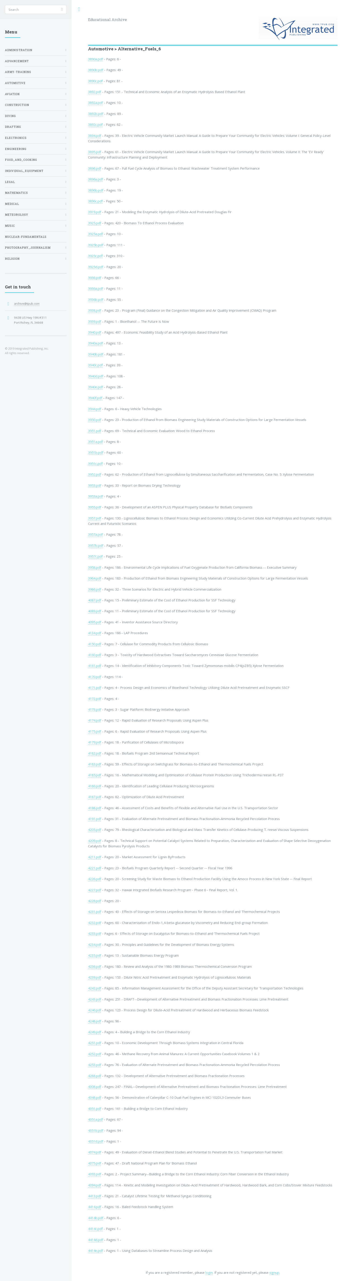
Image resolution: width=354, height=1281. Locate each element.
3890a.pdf (95, 59)
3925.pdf (94, 223)
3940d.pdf (95, 376)
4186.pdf (94, 786)
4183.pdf (94, 764)
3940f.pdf (95, 397)
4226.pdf (94, 879)
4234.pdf (94, 944)
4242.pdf (94, 988)
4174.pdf (94, 720)
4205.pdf (94, 829)
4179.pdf (94, 742)
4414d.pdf (95, 1239)
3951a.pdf (95, 441)
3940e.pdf (95, 387)
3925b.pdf (95, 245)
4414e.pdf (95, 1250)
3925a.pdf (95, 233)
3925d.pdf (95, 266)
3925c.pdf (95, 255)
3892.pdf (94, 91)
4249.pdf (94, 1032)
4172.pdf (94, 698)
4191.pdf (94, 818)
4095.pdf (94, 622)
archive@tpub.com (27, 304)
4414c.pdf (95, 1228)
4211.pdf (94, 857)
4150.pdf (94, 644)
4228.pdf (94, 900)
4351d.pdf (95, 1141)
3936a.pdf (95, 288)
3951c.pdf (95, 463)
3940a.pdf (95, 343)
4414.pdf (94, 1206)
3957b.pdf (95, 545)
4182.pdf (94, 753)
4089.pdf (94, 611)
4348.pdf (94, 1097)
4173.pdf (94, 709)
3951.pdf (94, 430)
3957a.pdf (95, 534)
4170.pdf (94, 676)
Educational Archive (107, 19)
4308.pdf (94, 1086)
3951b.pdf (95, 452)
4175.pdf (94, 731)
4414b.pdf (95, 1218)
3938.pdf (94, 310)
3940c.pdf (95, 365)
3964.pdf (94, 578)
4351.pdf (94, 1108)
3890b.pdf (95, 70)
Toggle (79, 9)
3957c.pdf (95, 556)
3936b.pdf (95, 299)
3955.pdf (94, 507)
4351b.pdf (95, 1130)
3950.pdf (94, 419)
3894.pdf (94, 135)
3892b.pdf (95, 113)
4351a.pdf (95, 1119)
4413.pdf (94, 1196)
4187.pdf (94, 797)
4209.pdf (94, 840)
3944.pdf (94, 409)
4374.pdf (94, 1152)
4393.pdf (94, 1174)
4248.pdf (94, 1021)
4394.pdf (94, 1185)
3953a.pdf (95, 496)
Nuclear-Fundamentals (26, 236)
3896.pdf (94, 168)
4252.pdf (94, 1054)
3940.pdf (94, 332)
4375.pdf (94, 1163)
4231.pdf (94, 911)
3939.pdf (94, 321)
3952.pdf (94, 474)
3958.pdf (94, 567)
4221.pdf (94, 868)
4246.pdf (94, 1010)
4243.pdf (94, 999)
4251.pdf (94, 1042)
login (209, 1272)
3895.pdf (94, 152)
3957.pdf (94, 518)
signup (274, 1272)
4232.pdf (94, 922)
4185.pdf (94, 775)
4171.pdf (94, 687)
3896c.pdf (95, 201)
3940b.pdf (95, 354)
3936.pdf (94, 277)
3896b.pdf (95, 190)
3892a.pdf (95, 102)
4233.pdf (94, 933)
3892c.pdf (95, 124)
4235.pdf (94, 955)
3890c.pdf (95, 81)
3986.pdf (94, 589)
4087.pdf (94, 600)
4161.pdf (94, 665)
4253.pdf (94, 1064)
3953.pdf (94, 485)
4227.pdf (94, 890)
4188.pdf (94, 808)
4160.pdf (94, 654)
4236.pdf (94, 966)
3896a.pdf (95, 179)
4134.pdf (94, 633)
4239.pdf (94, 977)
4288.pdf (94, 1075)
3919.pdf (94, 212)
